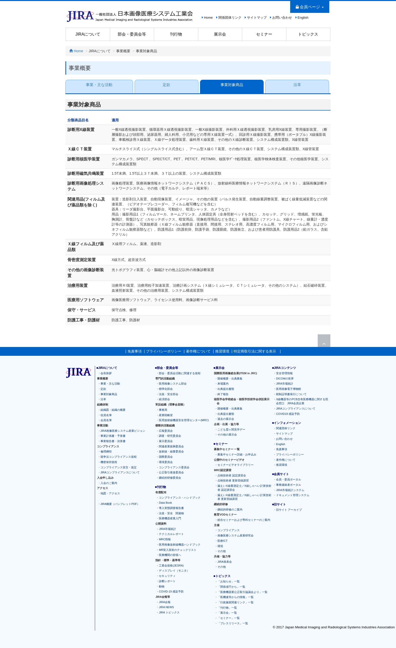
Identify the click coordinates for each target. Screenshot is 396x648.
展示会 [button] (220, 34)
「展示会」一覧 (227, 612)
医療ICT (222, 540)
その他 (221, 551)
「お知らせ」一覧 (228, 581)
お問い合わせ (282, 17)
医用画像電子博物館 (288, 388)
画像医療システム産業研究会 (235, 535)
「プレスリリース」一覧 (232, 623)
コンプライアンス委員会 (174, 467)
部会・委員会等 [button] (132, 34)
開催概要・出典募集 (229, 378)
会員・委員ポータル (288, 479)
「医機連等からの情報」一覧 (235, 597)
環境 (220, 546)
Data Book (165, 502)
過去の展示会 (225, 418)
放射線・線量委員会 (171, 451)
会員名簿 (106, 420)
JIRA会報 (164, 602)
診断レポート (167, 581)
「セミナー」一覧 (228, 617)
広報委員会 (166, 430)
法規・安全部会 (168, 394)
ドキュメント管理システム (292, 495)
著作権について (198, 351)
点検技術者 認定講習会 (231, 475)
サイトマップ (257, 17)
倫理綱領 (106, 451)
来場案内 (223, 383)
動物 (161, 586)
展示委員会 (166, 441)
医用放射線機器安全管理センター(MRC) (184, 420)
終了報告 (223, 394)
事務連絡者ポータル (288, 484)
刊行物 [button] (176, 34)
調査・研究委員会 (170, 435)
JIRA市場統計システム (290, 490)
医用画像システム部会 (173, 383)
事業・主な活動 (99, 85)
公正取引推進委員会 (171, 472)
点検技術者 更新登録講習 (233, 480)
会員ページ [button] (310, 7)
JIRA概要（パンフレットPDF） (120, 503)
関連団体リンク (285, 428)
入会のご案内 (109, 482)
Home (208, 17)
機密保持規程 (109, 462)
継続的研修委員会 (170, 477)
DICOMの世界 (285, 378)
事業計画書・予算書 (113, 435)
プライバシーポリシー (163, 351)
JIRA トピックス (169, 612)
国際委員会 (166, 456)
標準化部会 (166, 388)
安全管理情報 (284, 373)
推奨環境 (222, 351)
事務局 (163, 409)
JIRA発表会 (224, 561)
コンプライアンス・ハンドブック (180, 497)
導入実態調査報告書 (171, 507)
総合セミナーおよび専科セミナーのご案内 (243, 519)
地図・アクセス (110, 493)
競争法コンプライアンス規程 (119, 456)
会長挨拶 (106, 373)
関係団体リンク (229, 17)
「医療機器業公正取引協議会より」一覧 (242, 591)
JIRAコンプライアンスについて (120, 472)
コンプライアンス (228, 530)
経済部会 (164, 399)
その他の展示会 (227, 434)
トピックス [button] (308, 34)
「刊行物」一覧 (227, 607)
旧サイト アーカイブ (289, 509)
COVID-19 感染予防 (171, 591)
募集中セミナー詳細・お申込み (236, 454)
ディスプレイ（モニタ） (174, 570)
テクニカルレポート (171, 533)
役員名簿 (106, 414)
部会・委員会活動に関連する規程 (180, 373)
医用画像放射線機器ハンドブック (180, 544)
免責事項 (135, 351)
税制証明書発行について (291, 394)
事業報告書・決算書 (113, 441)
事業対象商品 (231, 85)
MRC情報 (165, 539)
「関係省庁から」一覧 (231, 586)
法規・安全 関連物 (171, 513)
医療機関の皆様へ (170, 554)
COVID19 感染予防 (288, 413)
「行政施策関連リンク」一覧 (235, 602)
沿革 (297, 85)
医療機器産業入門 (170, 518)
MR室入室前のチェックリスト (177, 549)
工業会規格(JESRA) (171, 565)
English (303, 17)
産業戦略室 (166, 414)
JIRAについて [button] (87, 34)
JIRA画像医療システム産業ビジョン (123, 430)
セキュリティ (167, 575)
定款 (166, 85)
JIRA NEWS (166, 607)
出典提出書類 (225, 388)
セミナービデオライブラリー (235, 464)
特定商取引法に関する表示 (255, 351)
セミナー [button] (264, 34)
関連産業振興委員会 (171, 446)
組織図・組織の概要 (113, 409)
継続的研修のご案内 (229, 509)
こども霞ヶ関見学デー (231, 429)
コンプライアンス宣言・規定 (119, 467)
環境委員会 (166, 462)
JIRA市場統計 (167, 528)
